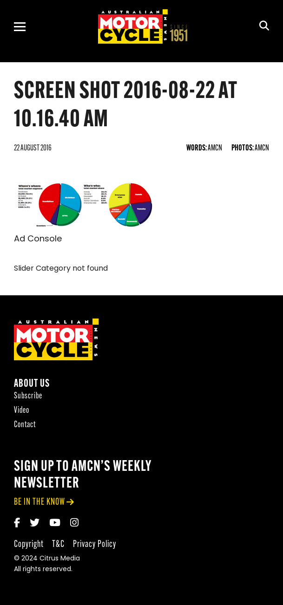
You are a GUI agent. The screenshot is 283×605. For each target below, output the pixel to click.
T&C (58, 544)
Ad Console (38, 239)
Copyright (29, 544)
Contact (25, 425)
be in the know (39, 502)
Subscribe (28, 396)
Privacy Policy (94, 544)
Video (21, 410)
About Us (32, 384)
